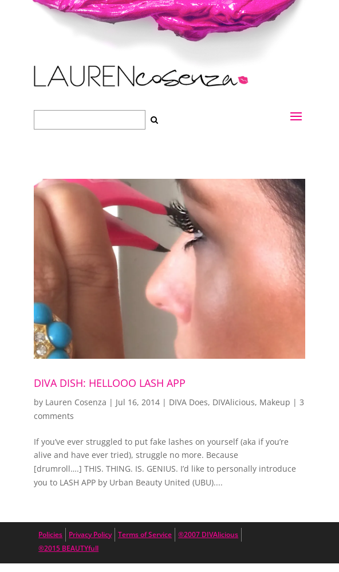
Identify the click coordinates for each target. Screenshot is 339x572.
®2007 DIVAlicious (208, 534)
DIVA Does (188, 402)
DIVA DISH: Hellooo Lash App (110, 383)
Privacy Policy (90, 534)
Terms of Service (145, 534)
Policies (50, 534)
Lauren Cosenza (76, 402)
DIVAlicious (233, 402)
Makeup (274, 402)
